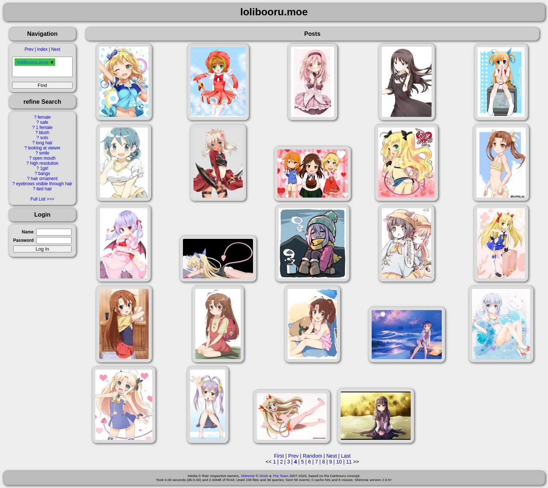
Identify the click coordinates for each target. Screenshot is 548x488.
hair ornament (44, 178)
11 (349, 462)
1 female (44, 127)
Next (55, 49)
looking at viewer (44, 147)
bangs (44, 173)
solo (44, 137)
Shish (263, 476)
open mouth (44, 158)
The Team (280, 476)
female (44, 117)
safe (44, 122)
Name (28, 232)
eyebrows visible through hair (44, 183)
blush (44, 132)
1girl (44, 168)
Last (345, 456)
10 (339, 462)
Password (23, 240)
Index (42, 49)
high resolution (44, 163)
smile (44, 153)
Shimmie (247, 476)
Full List (37, 199)
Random (312, 456)
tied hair (44, 188)
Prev (28, 49)
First (279, 456)
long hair (44, 142)
